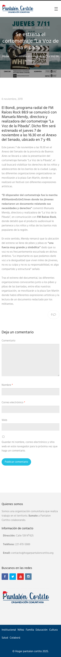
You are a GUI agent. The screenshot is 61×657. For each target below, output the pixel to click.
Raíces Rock (33, 99)
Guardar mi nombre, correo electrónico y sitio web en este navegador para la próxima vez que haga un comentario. (29, 446)
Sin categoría (51, 99)
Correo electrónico (13, 402)
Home (5, 56)
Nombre (7, 385)
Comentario (8, 341)
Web (4, 420)
